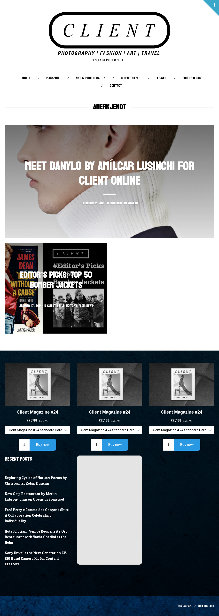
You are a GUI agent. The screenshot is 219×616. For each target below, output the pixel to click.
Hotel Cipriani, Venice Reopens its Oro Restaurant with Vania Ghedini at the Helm (36, 537)
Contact (116, 85)
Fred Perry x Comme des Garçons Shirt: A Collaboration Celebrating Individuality (37, 515)
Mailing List (206, 606)
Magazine (53, 78)
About (26, 78)
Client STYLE (130, 78)
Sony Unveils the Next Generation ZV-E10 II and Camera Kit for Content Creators (36, 558)
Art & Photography (90, 78)
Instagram (185, 606)
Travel (161, 78)
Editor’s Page (192, 78)
